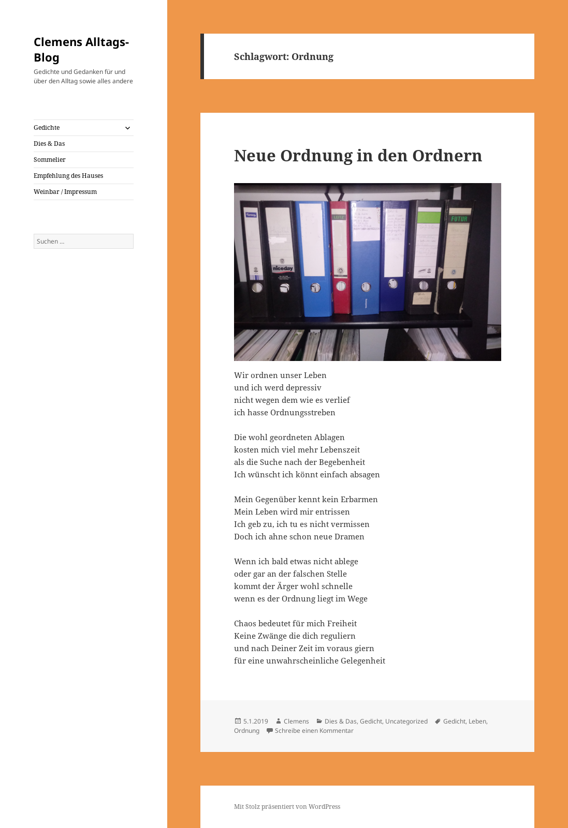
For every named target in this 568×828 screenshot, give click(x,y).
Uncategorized (406, 721)
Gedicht (371, 721)
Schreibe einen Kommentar (314, 730)
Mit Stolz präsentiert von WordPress (287, 806)
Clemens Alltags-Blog (81, 49)
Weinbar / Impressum (65, 191)
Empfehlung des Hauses (68, 175)
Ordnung (246, 730)
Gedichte (47, 127)
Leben (477, 721)
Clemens (296, 721)
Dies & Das (49, 143)
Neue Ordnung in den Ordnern (358, 155)
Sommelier (50, 159)
